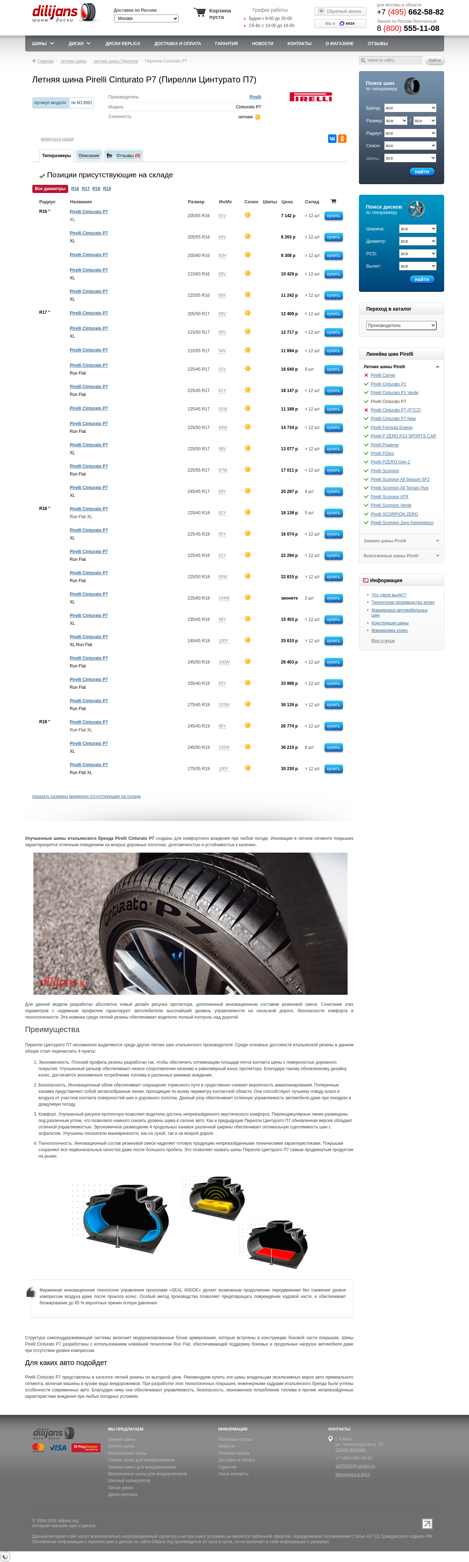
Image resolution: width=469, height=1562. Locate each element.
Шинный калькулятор (129, 1480)
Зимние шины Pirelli (385, 540)
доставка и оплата (177, 43)
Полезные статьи (235, 1439)
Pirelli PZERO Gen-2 (390, 462)
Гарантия (226, 43)
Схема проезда (351, 1449)
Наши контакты (233, 1473)
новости (262, 43)
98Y (222, 619)
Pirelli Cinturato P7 (89, 211)
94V (222, 237)
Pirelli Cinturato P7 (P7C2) (396, 410)
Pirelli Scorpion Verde (391, 505)
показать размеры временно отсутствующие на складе (86, 796)
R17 (85, 188)
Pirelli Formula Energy (392, 427)
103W (224, 704)
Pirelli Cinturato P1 (388, 384)
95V (222, 332)
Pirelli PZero (382, 453)
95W (223, 576)
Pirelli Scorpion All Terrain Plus (400, 487)
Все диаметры (50, 188)
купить (333, 215)
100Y (224, 640)
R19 (107, 188)
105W (224, 747)
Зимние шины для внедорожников (142, 1467)
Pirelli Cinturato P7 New (393, 418)
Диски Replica (122, 43)
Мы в (330, 23)
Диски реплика (122, 1494)
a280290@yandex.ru (355, 1466)
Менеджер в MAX (353, 1474)
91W (223, 409)
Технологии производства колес (403, 602)
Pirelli (255, 97)
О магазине (340, 43)
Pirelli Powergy (385, 444)
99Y (222, 295)
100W (224, 662)
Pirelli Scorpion (385, 470)
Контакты (299, 43)
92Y (222, 512)
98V (222, 448)
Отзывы (378, 43)
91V (222, 215)
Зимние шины (122, 1439)
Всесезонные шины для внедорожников (147, 1473)
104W (224, 598)
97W (223, 470)
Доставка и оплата (236, 1460)
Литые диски (120, 1487)
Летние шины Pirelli (384, 366)
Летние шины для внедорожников (141, 1460)
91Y (222, 390)
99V (222, 274)
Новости (226, 1446)
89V (222, 313)
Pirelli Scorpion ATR (390, 496)
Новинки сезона (234, 1453)
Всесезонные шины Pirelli (391, 555)
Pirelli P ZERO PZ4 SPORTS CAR (403, 436)
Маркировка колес (390, 630)
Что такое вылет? (389, 594)
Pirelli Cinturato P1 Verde (395, 392)
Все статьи (383, 640)
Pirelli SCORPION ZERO (394, 514)
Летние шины (121, 1446)
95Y (222, 534)
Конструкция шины (390, 623)
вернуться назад (57, 138)
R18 (96, 188)
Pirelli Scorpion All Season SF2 (400, 479)
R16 (75, 188)
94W (223, 427)
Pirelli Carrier (383, 375)
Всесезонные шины (127, 1453)
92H (223, 255)
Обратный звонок (344, 11)
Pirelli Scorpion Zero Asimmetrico (402, 522)
